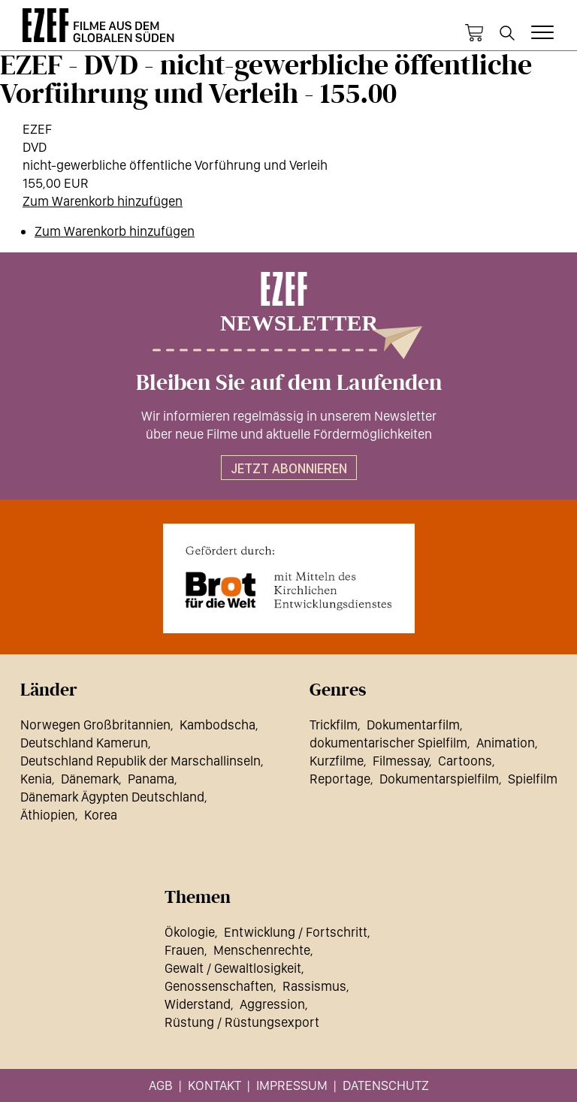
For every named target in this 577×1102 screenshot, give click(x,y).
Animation (505, 742)
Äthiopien (47, 815)
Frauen (184, 950)
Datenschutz (386, 1085)
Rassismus (314, 986)
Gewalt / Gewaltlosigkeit (233, 968)
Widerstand (198, 1004)
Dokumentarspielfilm (439, 778)
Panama (151, 778)
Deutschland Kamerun (84, 742)
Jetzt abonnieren (289, 468)
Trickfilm (334, 724)
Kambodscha (217, 724)
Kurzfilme (337, 760)
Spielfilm (532, 778)
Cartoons (465, 760)
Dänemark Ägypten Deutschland (112, 797)
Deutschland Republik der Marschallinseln (140, 760)
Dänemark (90, 778)
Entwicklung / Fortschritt (295, 932)
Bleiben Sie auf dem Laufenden (289, 383)
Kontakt (214, 1085)
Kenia (36, 778)
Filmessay (401, 760)
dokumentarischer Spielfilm (388, 742)
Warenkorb (474, 33)
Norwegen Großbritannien (95, 724)
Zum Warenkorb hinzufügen (103, 201)
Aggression (272, 1004)
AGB (161, 1085)
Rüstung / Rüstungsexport (242, 1022)
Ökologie (190, 932)
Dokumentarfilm (413, 724)
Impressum (292, 1085)
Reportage (340, 778)
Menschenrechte (261, 950)
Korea (100, 815)
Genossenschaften (219, 986)
